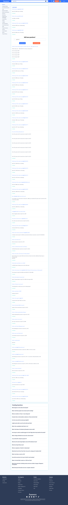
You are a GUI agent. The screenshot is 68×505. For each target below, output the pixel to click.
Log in (64, 1)
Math (3, 26)
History (3, 20)
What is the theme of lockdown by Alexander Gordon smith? (23, 429)
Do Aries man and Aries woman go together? (20, 420)
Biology (19, 482)
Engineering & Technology (4, 17)
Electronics (4, 15)
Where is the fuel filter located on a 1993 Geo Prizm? (22, 460)
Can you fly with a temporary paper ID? (19, 438)
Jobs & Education (5, 23)
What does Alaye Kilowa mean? (18, 444)
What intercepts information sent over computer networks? (23, 467)
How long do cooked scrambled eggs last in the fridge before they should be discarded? (28, 432)
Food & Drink (4, 19)
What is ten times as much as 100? (18, 454)
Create (56, 1)
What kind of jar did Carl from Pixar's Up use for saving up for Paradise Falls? (26, 451)
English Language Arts (21, 486)
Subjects (3, 4)
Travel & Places (4, 33)
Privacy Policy (51, 484)
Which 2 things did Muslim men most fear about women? (22, 435)
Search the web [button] (22, 43)
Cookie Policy (51, 488)
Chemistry (19, 480)
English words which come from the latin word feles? (22, 423)
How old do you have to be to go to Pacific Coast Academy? (23, 457)
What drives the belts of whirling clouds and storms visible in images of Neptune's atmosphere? (27, 464)
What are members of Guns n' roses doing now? (21, 413)
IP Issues (50, 490)
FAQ (34, 488)
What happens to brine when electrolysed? (20, 407)
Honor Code (36, 480)
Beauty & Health (5, 10)
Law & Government (5, 25)
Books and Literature (5, 12)
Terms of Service (52, 482)
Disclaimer (51, 486)
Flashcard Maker (36, 482)
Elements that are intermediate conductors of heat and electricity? (24, 417)
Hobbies (3, 22)
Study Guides (36, 484)
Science (3, 29)
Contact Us (51, 480)
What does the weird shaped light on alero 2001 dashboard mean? (24, 441)
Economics (19, 492)
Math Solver (36, 486)
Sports (3, 32)
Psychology (20, 488)
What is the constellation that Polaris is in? (20, 426)
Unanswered (4, 482)
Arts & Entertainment (5, 7)
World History (20, 484)
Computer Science (21, 490)
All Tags (3, 480)
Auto (3, 9)
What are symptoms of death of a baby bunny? (21, 448)
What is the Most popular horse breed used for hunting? (22, 410)
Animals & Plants (5, 6)
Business (3, 13)
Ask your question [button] (36, 43)
